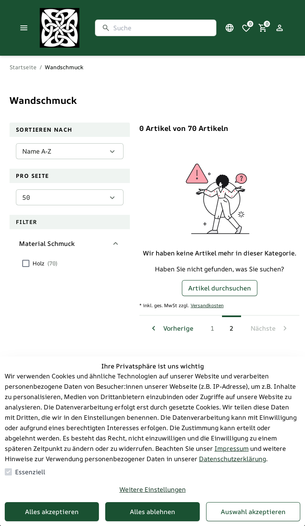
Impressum (231, 448)
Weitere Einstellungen (153, 489)
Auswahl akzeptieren (253, 511)
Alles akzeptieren (52, 511)
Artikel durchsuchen (219, 288)
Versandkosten (207, 305)
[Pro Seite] (70, 197)
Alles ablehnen (152, 511)
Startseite (23, 67)
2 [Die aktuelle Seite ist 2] (232, 328)
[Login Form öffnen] (280, 28)
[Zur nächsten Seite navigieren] (270, 328)
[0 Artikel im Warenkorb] (263, 28)
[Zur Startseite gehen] (79, 28)
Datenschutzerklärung (232, 458)
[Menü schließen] (24, 28)
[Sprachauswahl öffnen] (229, 28)
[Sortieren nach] (70, 151)
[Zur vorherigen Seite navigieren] (171, 328)
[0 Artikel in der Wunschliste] (246, 28)
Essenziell (30, 472)
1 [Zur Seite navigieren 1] (212, 328)
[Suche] (161, 28)
